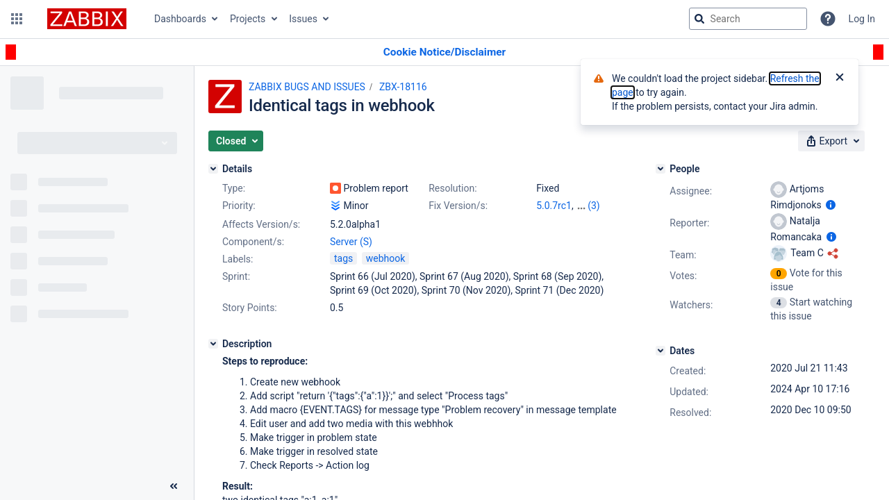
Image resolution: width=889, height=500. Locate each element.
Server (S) (351, 241)
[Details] (213, 169)
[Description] (213, 344)
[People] (660, 169)
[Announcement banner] (444, 52)
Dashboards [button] (180, 18)
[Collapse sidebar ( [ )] (173, 486)
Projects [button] (247, 18)
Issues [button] (303, 18)
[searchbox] (748, 19)
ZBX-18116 (403, 86)
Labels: (237, 259)
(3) (594, 205)
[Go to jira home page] (86, 19)
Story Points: (249, 307)
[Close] (840, 78)
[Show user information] (830, 204)
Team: (683, 254)
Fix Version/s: (458, 205)
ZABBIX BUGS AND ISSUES (307, 86)
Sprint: (236, 276)
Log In (862, 18)
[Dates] (660, 351)
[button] (16, 19)
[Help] (828, 19)
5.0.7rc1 (554, 205)
